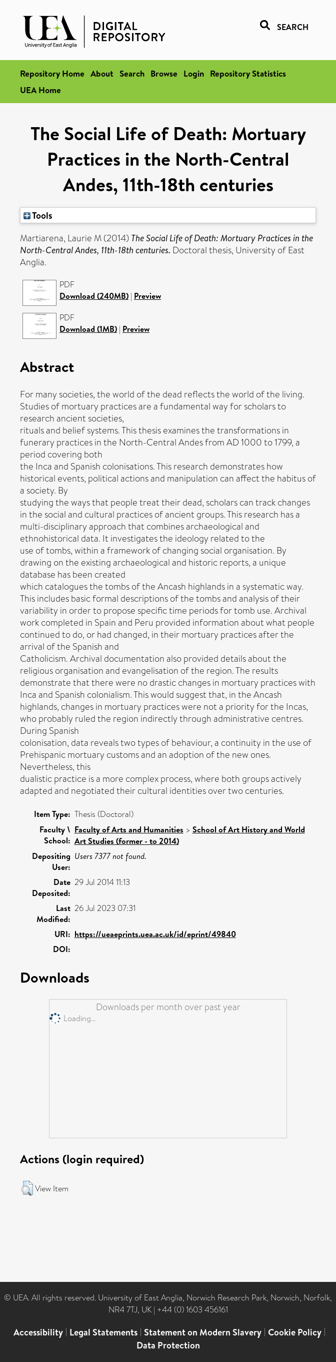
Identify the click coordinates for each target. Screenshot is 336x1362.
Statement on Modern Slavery (203, 1332)
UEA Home (40, 90)
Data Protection (168, 1345)
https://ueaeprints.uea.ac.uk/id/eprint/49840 (155, 934)
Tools (38, 215)
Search (132, 73)
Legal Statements (104, 1332)
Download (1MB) (88, 328)
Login (194, 73)
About (102, 73)
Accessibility (38, 1332)
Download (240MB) (94, 295)
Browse (164, 73)
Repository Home (52, 73)
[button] (27, 1188)
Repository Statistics (248, 73)
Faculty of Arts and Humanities (129, 829)
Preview (147, 295)
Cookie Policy (295, 1332)
